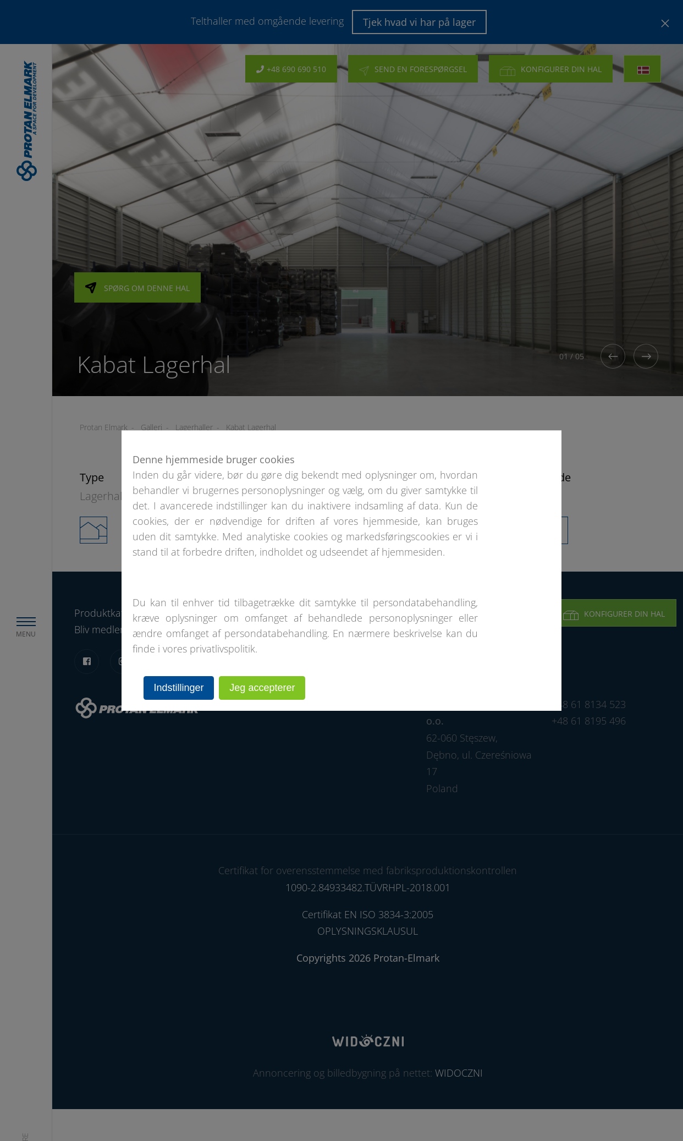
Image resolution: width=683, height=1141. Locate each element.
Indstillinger (179, 687)
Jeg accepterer (262, 687)
